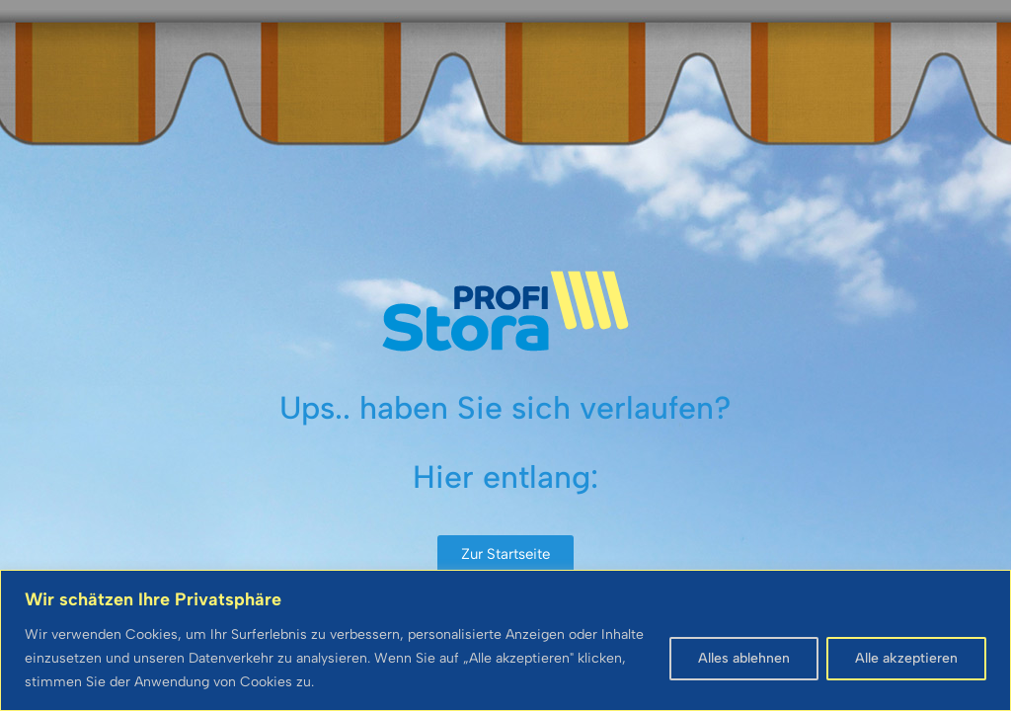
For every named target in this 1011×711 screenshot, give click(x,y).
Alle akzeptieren (906, 658)
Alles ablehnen (744, 658)
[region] (505, 640)
